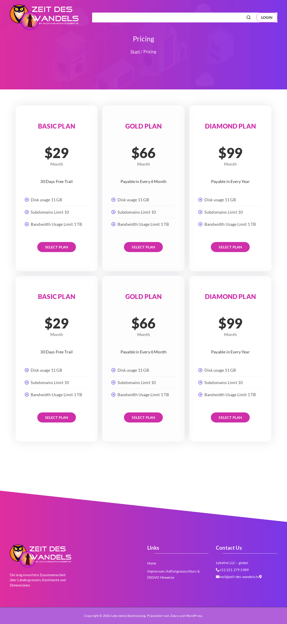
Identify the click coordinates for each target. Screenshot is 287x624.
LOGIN (267, 17)
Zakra (174, 616)
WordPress (194, 616)
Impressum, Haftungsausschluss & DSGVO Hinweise (193, 17)
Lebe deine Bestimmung (128, 616)
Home (151, 563)
